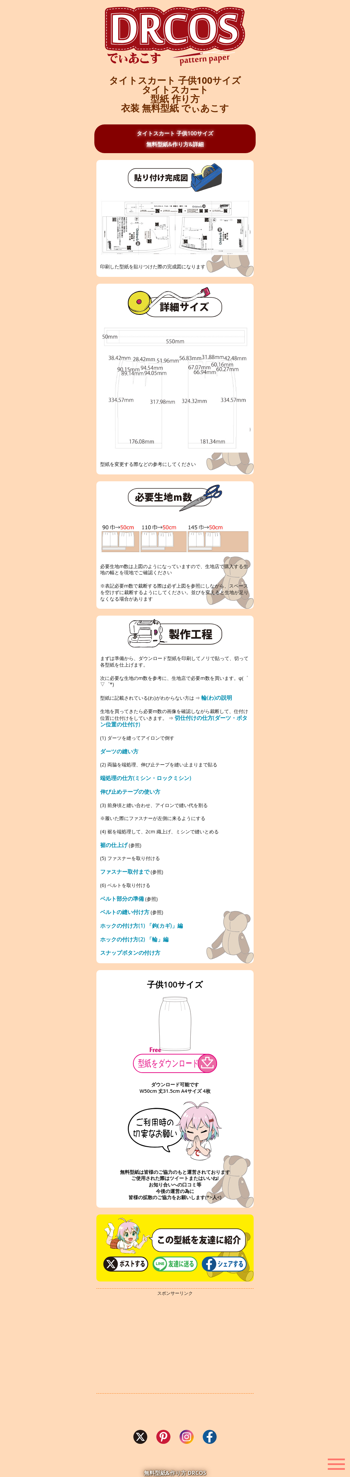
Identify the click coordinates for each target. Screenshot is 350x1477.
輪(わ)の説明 (216, 697)
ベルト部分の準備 (122, 898)
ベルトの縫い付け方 (124, 912)
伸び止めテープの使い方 (130, 791)
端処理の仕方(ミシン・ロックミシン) (145, 778)
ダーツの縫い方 (119, 751)
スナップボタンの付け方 (130, 952)
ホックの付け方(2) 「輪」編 (134, 939)
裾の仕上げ (113, 845)
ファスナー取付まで (124, 871)
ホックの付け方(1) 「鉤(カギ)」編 (141, 925)
